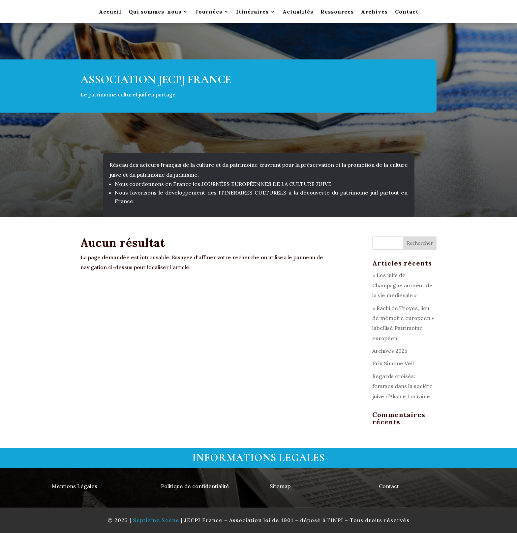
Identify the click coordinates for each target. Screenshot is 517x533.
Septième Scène (156, 520)
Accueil (110, 12)
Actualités (298, 12)
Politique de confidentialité (195, 486)
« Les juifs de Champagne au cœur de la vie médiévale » (402, 285)
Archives (374, 12)
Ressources (337, 12)
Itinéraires (252, 12)
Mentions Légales (74, 486)
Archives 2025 (390, 350)
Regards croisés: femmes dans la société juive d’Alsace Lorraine (402, 386)
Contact (406, 12)
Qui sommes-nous (155, 12)
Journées (208, 12)
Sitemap (280, 486)
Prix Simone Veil (393, 363)
